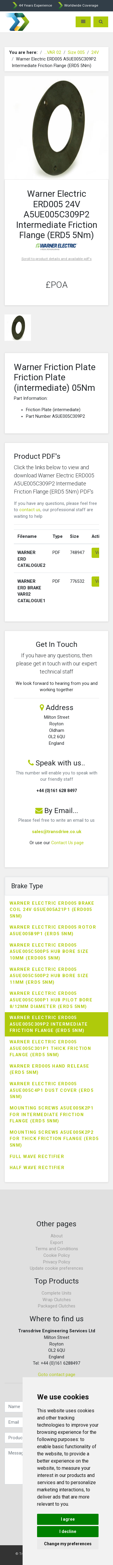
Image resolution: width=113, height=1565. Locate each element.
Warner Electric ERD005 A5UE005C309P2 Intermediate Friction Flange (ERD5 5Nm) (49, 1024)
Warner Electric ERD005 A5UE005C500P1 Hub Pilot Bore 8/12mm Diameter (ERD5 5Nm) (51, 1000)
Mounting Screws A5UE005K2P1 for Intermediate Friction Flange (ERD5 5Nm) (52, 1115)
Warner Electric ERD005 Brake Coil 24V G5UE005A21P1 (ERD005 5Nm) (52, 910)
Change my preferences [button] (68, 1543)
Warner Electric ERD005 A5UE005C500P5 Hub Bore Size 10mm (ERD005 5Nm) (49, 952)
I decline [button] (67, 1531)
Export (56, 1242)
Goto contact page (56, 1374)
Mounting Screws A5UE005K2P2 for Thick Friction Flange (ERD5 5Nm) (54, 1139)
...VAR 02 (52, 52)
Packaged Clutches (56, 1306)
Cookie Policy (56, 1255)
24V (95, 52)
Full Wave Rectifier (37, 1156)
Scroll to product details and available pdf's (56, 259)
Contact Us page (67, 842)
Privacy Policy (56, 1262)
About (57, 1236)
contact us (29, 509)
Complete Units (56, 1293)
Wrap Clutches (56, 1299)
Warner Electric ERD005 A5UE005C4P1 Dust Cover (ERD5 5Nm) (51, 1090)
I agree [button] (68, 1519)
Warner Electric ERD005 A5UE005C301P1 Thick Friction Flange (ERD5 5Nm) (50, 1048)
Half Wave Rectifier (37, 1167)
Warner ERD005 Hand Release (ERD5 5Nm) (49, 1069)
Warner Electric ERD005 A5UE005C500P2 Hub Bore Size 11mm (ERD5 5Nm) (49, 976)
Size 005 (76, 52)
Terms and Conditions (56, 1248)
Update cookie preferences (56, 1268)
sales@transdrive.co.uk (56, 831)
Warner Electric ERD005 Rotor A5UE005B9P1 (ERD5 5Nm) (53, 930)
